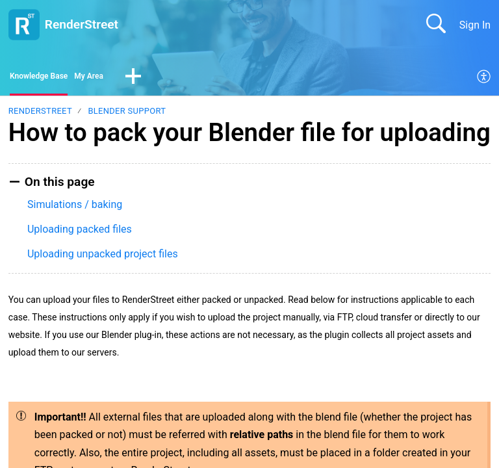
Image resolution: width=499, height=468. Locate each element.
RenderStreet (40, 115)
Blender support (127, 115)
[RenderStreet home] (24, 24)
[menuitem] (484, 79)
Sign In (475, 25)
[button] (162, 79)
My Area (113, 78)
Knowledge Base (48, 78)
